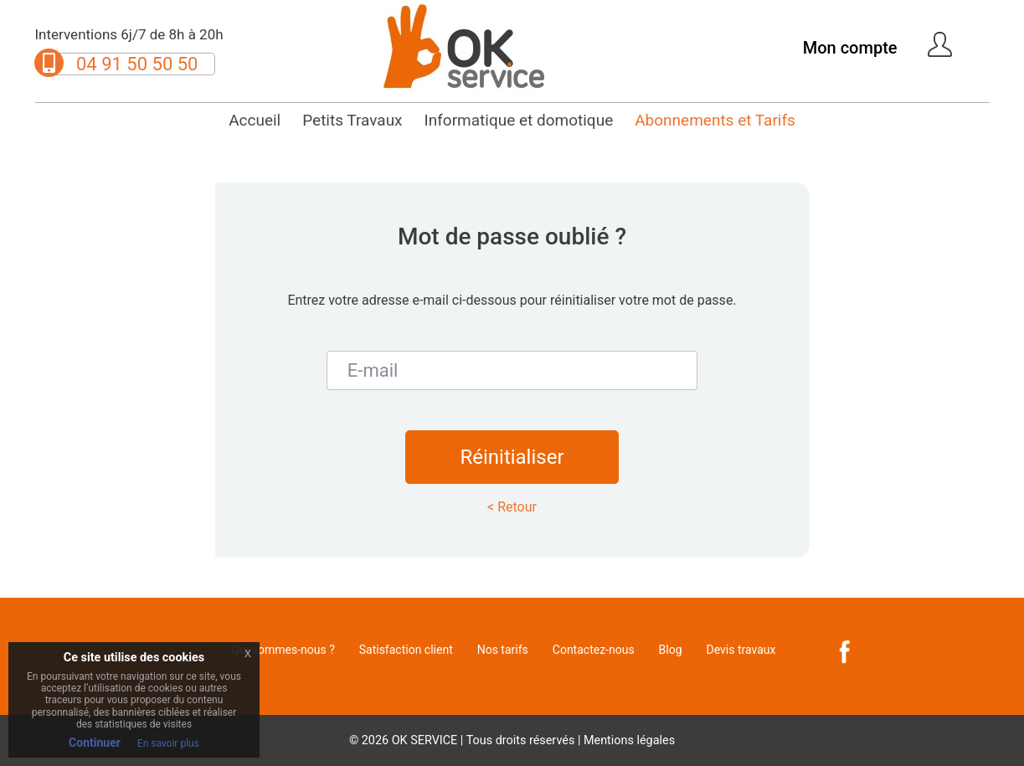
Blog (670, 649)
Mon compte (850, 48)
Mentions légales (629, 740)
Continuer (95, 742)
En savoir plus (168, 743)
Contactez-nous (594, 649)
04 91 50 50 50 (137, 64)
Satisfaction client (406, 649)
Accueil (254, 120)
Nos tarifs (502, 649)
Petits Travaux (352, 120)
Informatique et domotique (519, 120)
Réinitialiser (511, 457)
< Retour (512, 507)
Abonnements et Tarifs (715, 120)
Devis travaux (741, 649)
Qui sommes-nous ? (283, 649)
